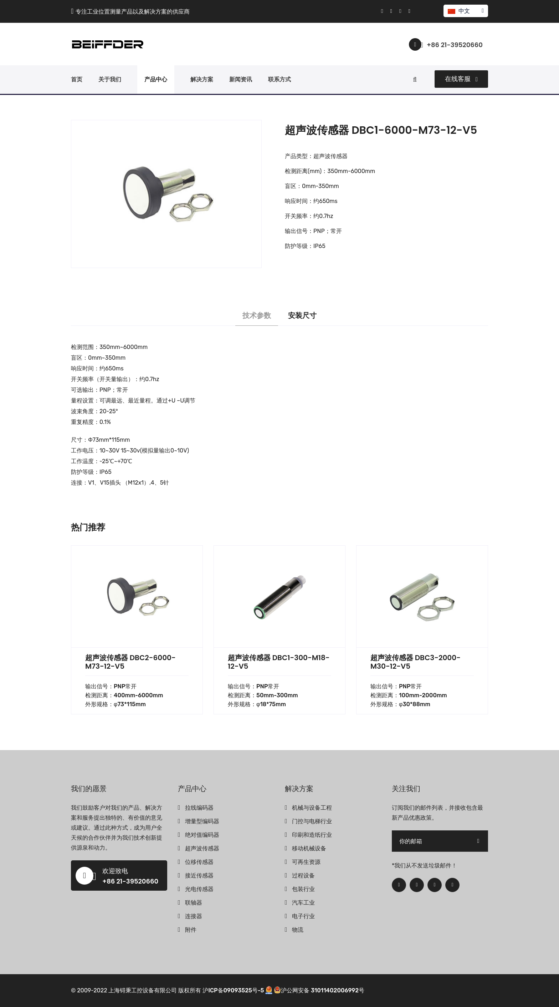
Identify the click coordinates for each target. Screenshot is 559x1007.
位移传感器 (199, 862)
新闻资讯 (240, 79)
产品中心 (155, 79)
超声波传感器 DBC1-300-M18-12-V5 (278, 662)
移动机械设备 (309, 848)
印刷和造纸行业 (312, 834)
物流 (297, 929)
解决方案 (201, 79)
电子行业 (303, 916)
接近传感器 (199, 875)
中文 (465, 10)
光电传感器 (199, 889)
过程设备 (303, 875)
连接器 (193, 916)
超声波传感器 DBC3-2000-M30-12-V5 (415, 662)
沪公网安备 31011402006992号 (319, 990)
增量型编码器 (202, 821)
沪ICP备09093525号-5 (233, 990)
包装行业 (303, 889)
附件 (190, 929)
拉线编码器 (199, 807)
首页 (76, 79)
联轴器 (193, 902)
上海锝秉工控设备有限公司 (142, 990)
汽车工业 (303, 902)
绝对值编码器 (202, 834)
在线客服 (461, 79)
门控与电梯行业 (312, 821)
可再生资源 (306, 862)
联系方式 (279, 79)
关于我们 (109, 79)
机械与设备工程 (312, 807)
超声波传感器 (202, 848)
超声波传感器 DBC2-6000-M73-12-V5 (130, 662)
